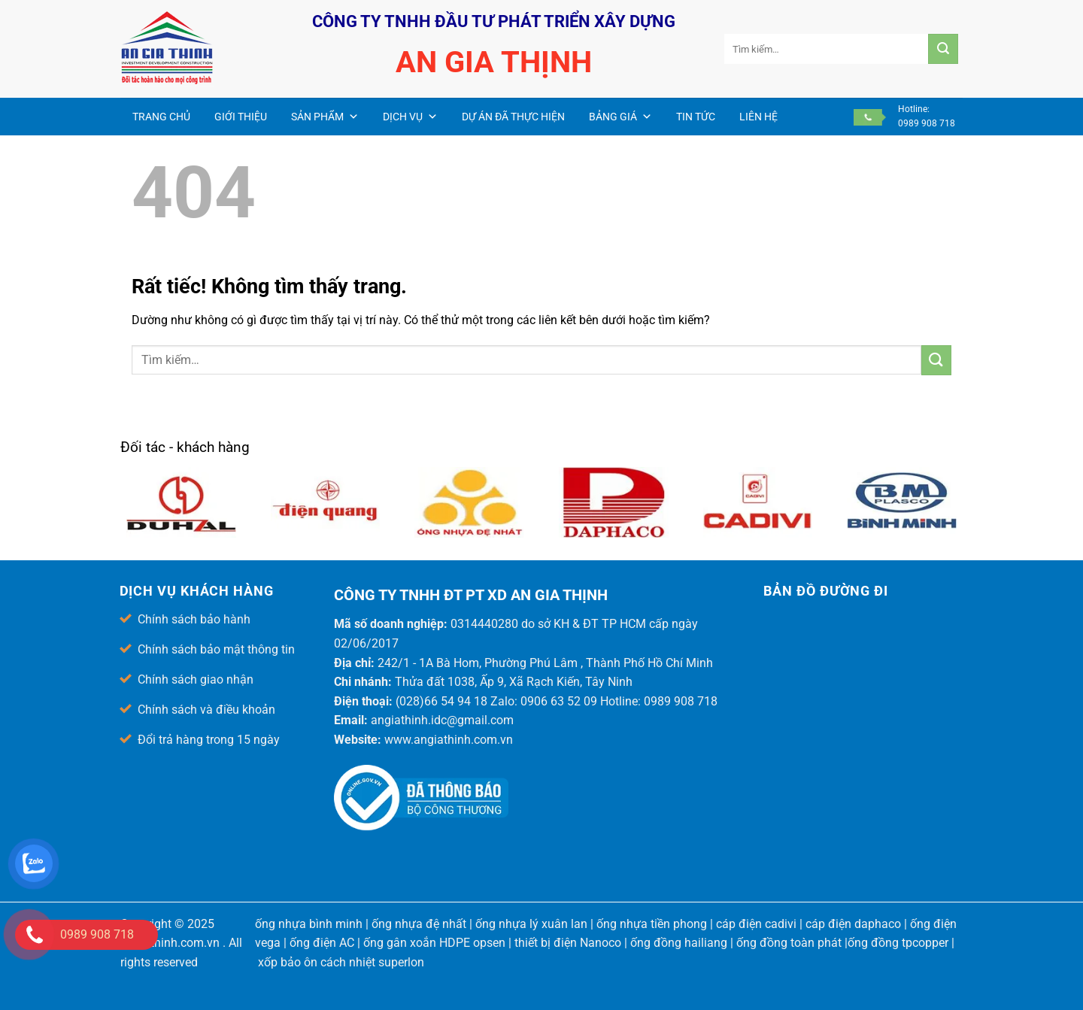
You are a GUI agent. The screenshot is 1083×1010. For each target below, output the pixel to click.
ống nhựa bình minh (309, 924)
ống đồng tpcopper (898, 943)
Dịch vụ (410, 116)
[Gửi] (943, 49)
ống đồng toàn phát (789, 943)
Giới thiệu (240, 117)
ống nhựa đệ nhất (419, 924)
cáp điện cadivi (756, 924)
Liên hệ (758, 117)
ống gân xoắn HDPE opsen (434, 943)
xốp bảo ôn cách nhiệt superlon (341, 962)
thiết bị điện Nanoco (567, 943)
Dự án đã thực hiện (513, 117)
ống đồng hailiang (678, 943)
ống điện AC (322, 943)
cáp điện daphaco (853, 924)
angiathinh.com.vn (170, 943)
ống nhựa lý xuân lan (531, 924)
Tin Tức (695, 117)
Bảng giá (620, 116)
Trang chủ (161, 117)
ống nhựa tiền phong (651, 924)
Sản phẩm (325, 116)
